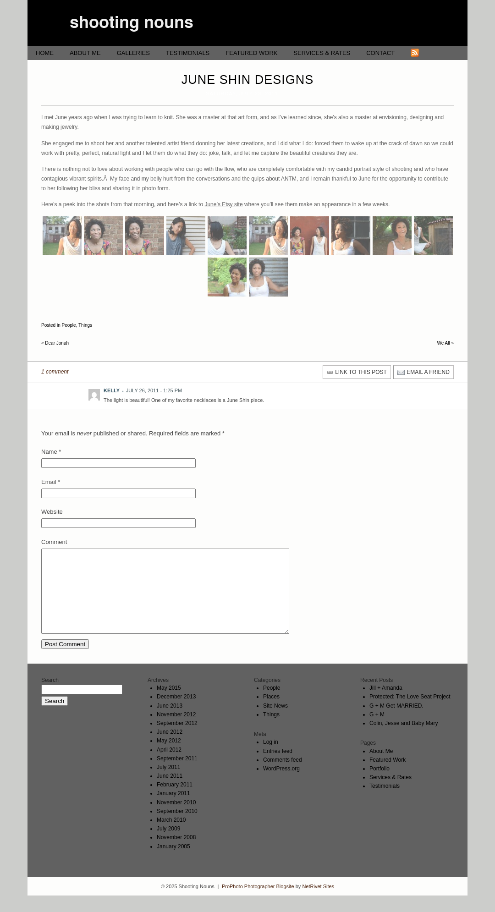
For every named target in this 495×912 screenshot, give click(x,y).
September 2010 (177, 827)
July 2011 (168, 783)
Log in (270, 758)
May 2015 (169, 704)
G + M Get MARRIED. (396, 722)
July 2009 (168, 845)
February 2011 (174, 801)
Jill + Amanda (385, 704)
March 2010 (171, 836)
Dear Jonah (55, 343)
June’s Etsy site (223, 204)
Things (85, 325)
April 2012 (169, 766)
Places (271, 713)
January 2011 (173, 810)
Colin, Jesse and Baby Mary (403, 739)
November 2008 (176, 854)
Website (52, 511)
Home (45, 53)
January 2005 (173, 863)
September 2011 (177, 775)
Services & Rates (321, 53)
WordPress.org (281, 785)
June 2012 (169, 748)
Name (49, 451)
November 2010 (176, 819)
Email (48, 481)
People (68, 325)
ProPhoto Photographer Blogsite (258, 903)
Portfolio (379, 785)
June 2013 (169, 722)
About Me (85, 53)
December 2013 (176, 713)
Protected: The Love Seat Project (410, 713)
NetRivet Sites (318, 903)
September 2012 (177, 739)
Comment (54, 541)
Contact (380, 53)
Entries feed (277, 767)
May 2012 (169, 757)
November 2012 (176, 731)
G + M (377, 731)
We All (445, 343)
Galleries (133, 53)
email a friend (428, 372)
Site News (275, 722)
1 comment (54, 371)
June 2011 (169, 792)
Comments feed (282, 776)
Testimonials (187, 53)
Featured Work (251, 53)
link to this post (361, 372)
